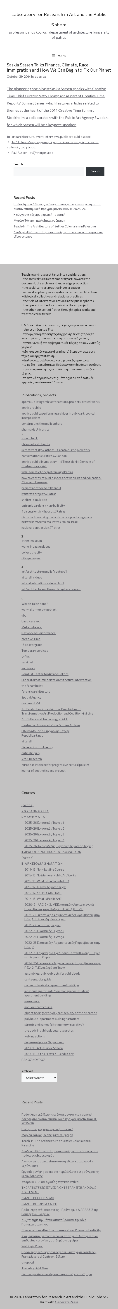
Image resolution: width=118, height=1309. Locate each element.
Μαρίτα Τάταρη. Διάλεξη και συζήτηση (39, 220)
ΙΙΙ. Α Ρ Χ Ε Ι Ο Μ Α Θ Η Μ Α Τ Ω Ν (42, 863)
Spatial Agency (31, 697)
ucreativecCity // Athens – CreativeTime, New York (55, 450)
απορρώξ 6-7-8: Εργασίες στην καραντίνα (49, 1182)
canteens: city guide (38, 979)
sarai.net (27, 662)
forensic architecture (35, 691)
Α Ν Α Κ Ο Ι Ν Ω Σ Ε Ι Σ (35, 811)
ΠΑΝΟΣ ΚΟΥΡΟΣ (33, 1060)
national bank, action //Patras (41, 527)
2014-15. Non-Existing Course (44, 869)
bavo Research (31, 621)
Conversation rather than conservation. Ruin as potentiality (61, 1230)
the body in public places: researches (49, 1030)
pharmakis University (35, 429)
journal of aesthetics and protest (43, 770)
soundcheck (29, 438)
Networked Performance (38, 633)
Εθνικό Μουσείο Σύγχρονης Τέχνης (45, 731)
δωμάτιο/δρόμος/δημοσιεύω (44, 1042)
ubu (23, 615)
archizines (28, 668)
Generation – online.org (37, 747)
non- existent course (38, 1007)
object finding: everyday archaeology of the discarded (60, 1013)
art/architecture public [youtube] (44, 571)
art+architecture (23, 136)
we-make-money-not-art (39, 609)
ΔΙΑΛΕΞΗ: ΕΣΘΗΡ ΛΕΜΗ (37, 1198)
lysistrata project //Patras (38, 494)
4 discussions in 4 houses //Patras (43, 511)
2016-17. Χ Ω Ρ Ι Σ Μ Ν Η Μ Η (42, 893)
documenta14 (30, 703)
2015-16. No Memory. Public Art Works (50, 875)
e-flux (25, 656)
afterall (26, 741)
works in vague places (35, 546)
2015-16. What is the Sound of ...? (46, 881)
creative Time (30, 639)
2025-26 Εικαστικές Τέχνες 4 (44, 840)
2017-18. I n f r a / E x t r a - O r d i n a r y (49, 1054)
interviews (52, 136)
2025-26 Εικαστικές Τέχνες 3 (44, 834)
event (39, 136)
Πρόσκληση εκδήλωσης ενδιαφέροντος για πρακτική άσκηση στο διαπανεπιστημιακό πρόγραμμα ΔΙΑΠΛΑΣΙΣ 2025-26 (59, 1119)
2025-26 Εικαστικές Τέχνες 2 (44, 828)
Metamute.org (31, 627)
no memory (32, 1001)
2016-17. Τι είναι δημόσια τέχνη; (45, 887)
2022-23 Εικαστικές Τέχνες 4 (44, 937)
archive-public (31, 407)
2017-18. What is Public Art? (43, 899)
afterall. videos (31, 577)
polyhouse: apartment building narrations (52, 1019)
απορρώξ (27, 1262)
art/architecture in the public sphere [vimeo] (51, 589)
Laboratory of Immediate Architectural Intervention (56, 680)
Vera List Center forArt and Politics (44, 674)
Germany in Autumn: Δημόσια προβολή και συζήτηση (56, 1274)
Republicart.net (32, 735)
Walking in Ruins (32, 1246)
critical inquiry (30, 753)
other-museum (31, 540)
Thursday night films (34, 1268)
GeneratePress (66, 1302)
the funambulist (32, 685)
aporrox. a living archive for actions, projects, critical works (60, 402)
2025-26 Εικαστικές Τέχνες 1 (44, 822)
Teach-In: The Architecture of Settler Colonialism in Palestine (55, 226)
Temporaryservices (34, 650)
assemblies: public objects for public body (52, 973)
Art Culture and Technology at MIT (44, 719)
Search (18, 164)
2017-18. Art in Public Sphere (43, 1048)
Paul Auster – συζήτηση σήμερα (32, 152)
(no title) (27, 805)
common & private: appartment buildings (51, 985)
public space (82, 136)
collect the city (31, 552)
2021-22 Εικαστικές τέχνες (42, 925)
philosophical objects (35, 444)
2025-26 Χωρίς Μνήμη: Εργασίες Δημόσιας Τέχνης (58, 846)
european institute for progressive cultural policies (55, 765)
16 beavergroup (31, 645)
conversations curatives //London (44, 456)
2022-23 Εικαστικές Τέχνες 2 (44, 931)
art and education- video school (42, 583)
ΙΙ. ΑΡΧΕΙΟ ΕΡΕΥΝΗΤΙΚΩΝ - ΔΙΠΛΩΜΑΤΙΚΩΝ (51, 852)
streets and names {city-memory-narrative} (54, 1024)
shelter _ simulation (34, 499)
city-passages (30, 558)
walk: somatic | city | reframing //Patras (47, 472)
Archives (27, 1071)
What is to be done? (34, 604)
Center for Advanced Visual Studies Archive (50, 725)
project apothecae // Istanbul (41, 488)
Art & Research (31, 759)
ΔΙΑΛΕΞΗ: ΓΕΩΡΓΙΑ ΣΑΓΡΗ (39, 1204)
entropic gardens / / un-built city (43, 505)
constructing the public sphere (41, 423)
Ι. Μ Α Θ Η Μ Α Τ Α (33, 817)
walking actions (34, 1036)
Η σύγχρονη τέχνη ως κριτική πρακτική (39, 214)
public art (66, 136)
